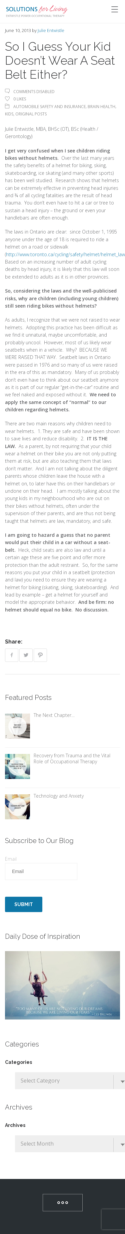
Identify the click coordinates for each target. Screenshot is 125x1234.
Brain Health (101, 106)
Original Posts (31, 114)
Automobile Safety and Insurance (49, 106)
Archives (15, 1125)
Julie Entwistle (51, 30)
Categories (18, 1062)
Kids (9, 114)
